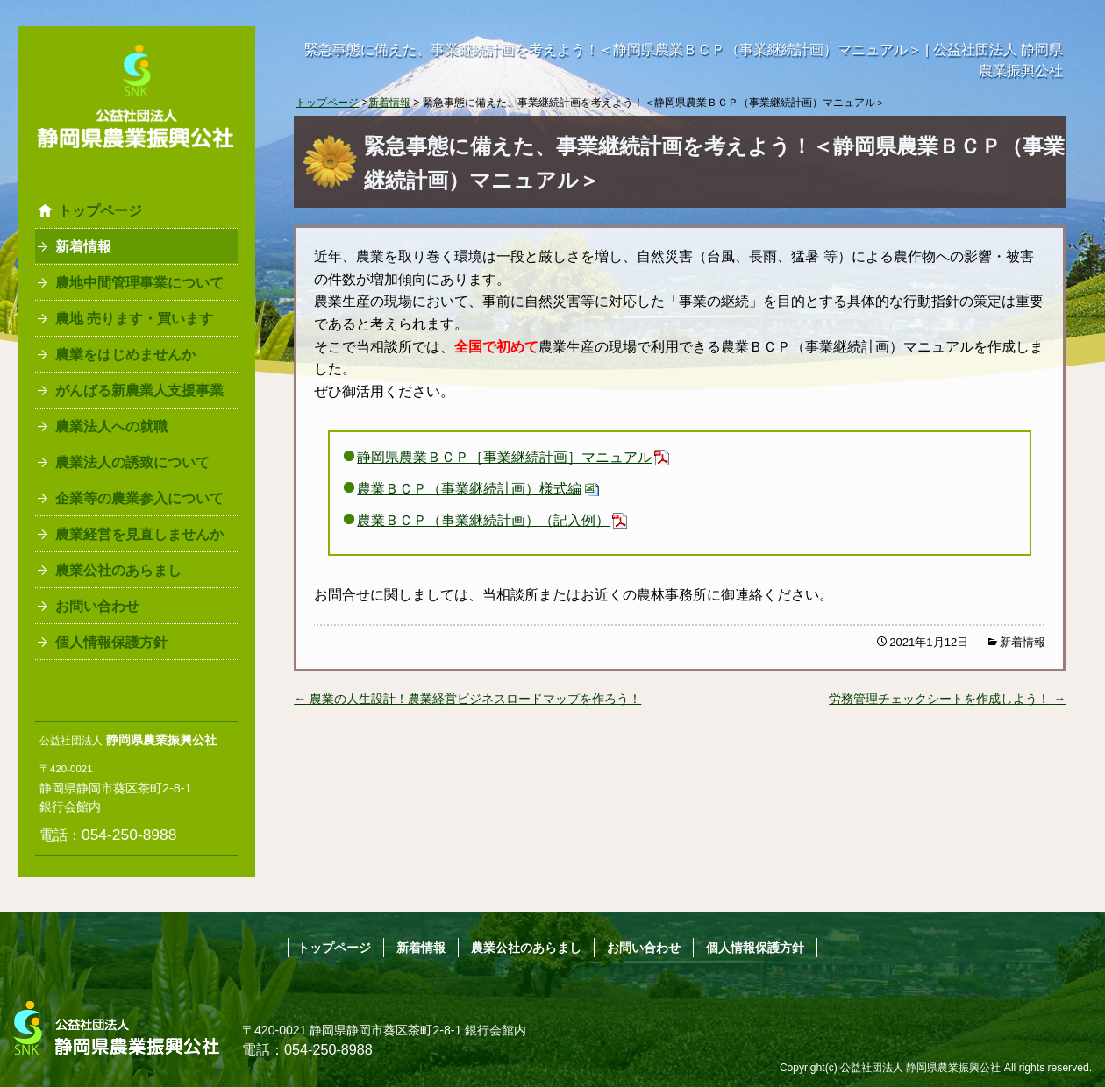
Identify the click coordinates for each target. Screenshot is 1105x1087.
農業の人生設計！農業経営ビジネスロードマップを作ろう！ (467, 699)
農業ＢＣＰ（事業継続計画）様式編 (469, 488)
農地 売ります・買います (134, 318)
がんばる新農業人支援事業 (139, 390)
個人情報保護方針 (111, 642)
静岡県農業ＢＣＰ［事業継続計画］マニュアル (504, 457)
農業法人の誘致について (132, 462)
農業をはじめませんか (125, 354)
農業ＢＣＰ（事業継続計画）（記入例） (483, 520)
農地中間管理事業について (139, 282)
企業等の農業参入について (139, 498)
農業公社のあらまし (118, 570)
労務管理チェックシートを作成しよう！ (947, 699)
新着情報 (83, 246)
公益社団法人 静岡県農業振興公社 (920, 1068)
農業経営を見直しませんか (139, 534)
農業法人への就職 (111, 426)
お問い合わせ (97, 606)
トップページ (100, 210)
